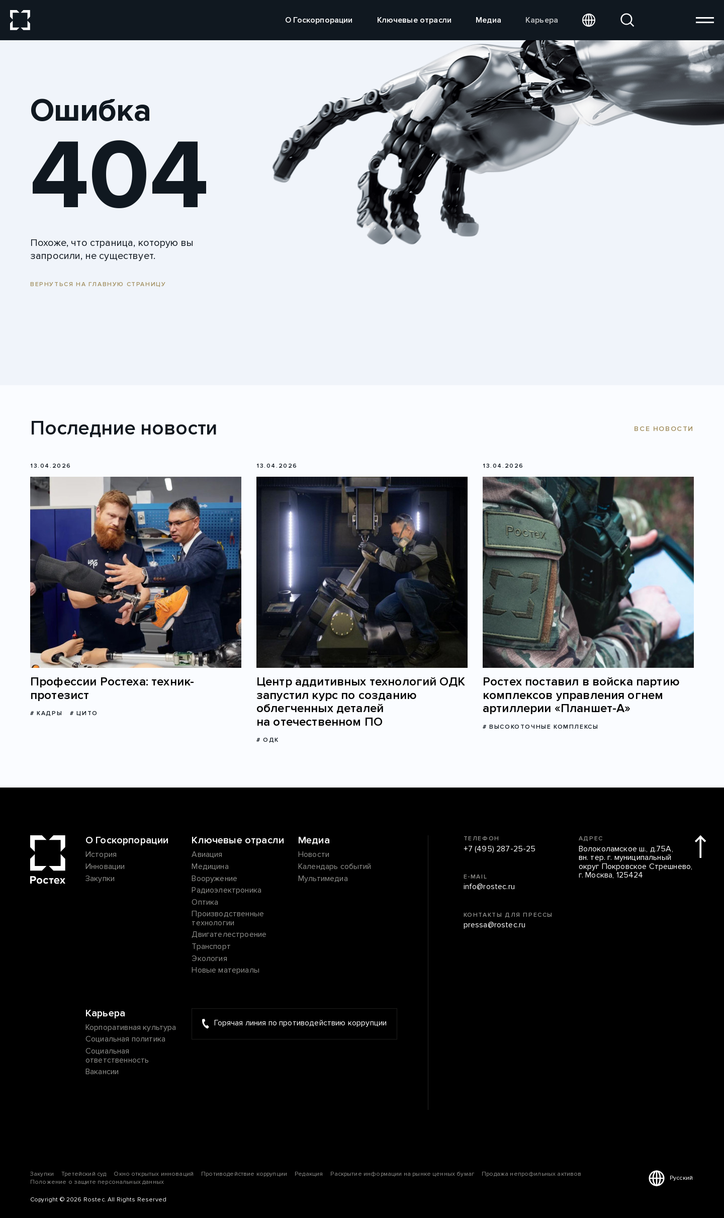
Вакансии (102, 1072)
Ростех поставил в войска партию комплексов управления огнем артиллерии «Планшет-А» (581, 695)
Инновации (105, 867)
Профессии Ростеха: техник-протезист (112, 688)
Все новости (664, 428)
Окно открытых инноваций (154, 1174)
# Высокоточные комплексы (540, 727)
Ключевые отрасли (414, 20)
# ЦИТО (84, 713)
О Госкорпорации (318, 20)
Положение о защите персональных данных (97, 1182)
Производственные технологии (228, 918)
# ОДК (267, 740)
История (101, 854)
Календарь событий (335, 867)
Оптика (205, 902)
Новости (313, 854)
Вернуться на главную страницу (98, 284)
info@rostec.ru (489, 887)
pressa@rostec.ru (495, 925)
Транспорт (211, 946)
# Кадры (46, 713)
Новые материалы (225, 970)
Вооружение (214, 879)
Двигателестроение (229, 934)
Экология (209, 959)
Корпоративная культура (130, 1027)
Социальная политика (125, 1039)
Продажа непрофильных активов (531, 1174)
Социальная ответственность (117, 1056)
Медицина (210, 867)
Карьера (541, 20)
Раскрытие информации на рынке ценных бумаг (402, 1174)
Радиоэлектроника (226, 890)
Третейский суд (83, 1174)
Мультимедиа (323, 879)
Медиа (488, 20)
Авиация (207, 854)
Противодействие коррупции (244, 1174)
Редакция (309, 1174)
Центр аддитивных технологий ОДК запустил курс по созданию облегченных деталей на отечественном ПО (360, 702)
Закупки (100, 879)
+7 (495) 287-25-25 (500, 849)
